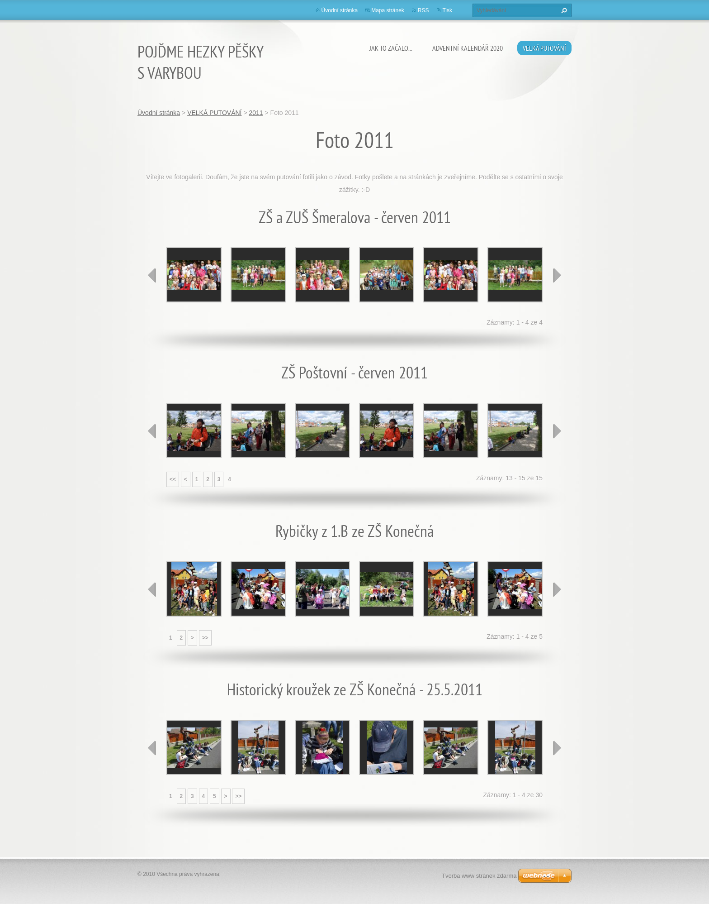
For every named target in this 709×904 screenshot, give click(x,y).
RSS (423, 10)
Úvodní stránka (339, 10)
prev (151, 275)
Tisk (447, 10)
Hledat (563, 10)
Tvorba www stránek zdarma (479, 875)
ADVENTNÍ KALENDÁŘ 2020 (467, 48)
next (557, 275)
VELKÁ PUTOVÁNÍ (544, 48)
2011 (256, 112)
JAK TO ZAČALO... (390, 48)
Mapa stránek (387, 10)
